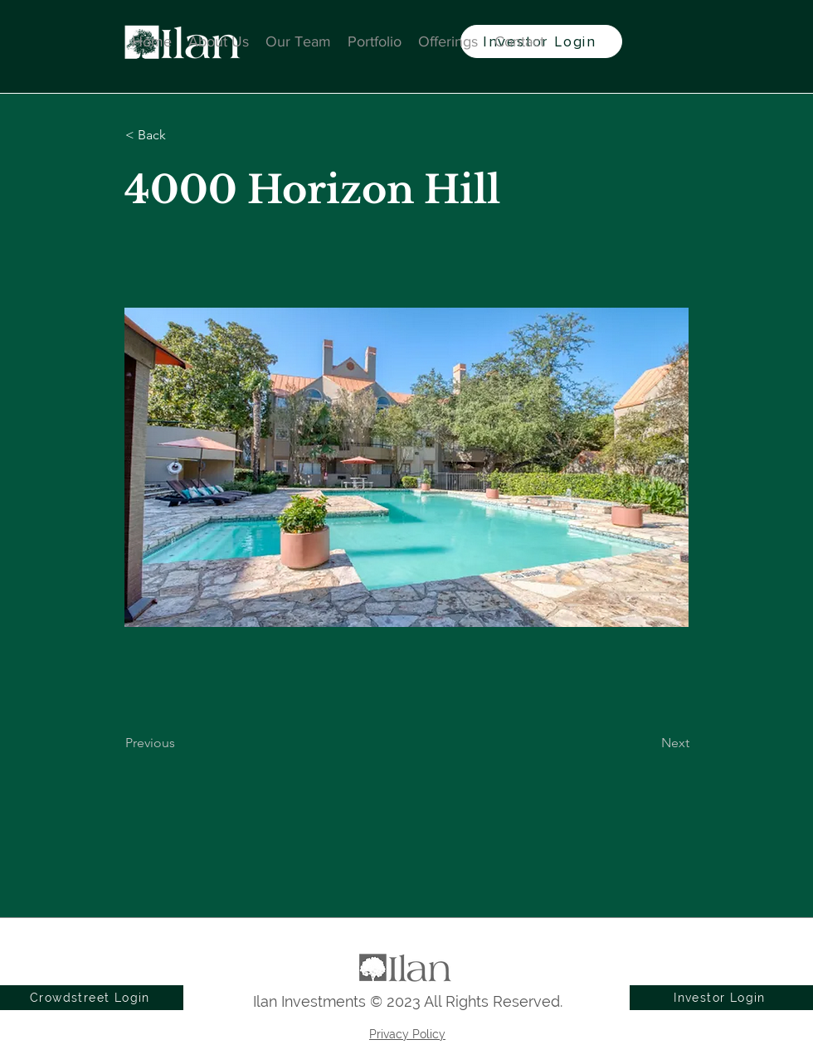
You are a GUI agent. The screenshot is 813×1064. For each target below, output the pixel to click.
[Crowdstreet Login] (91, 997)
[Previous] (180, 743)
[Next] (647, 743)
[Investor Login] (721, 997)
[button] (180, 135)
